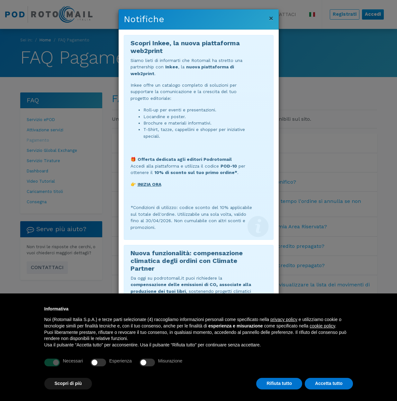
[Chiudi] (271, 18)
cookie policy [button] (322, 325)
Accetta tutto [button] (329, 383)
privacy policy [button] (283, 319)
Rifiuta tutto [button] (279, 383)
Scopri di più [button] (68, 383)
